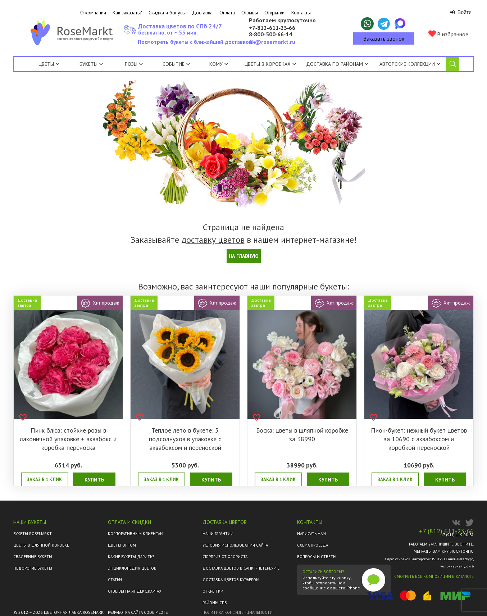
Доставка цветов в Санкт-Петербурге (240, 568)
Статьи (115, 579)
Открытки (274, 12)
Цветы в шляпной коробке (41, 545)
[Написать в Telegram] (383, 23)
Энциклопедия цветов (132, 568)
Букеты (88, 64)
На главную (244, 256)
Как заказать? (127, 12)
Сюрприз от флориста (224, 556)
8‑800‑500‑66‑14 (270, 34)
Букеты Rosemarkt (32, 533)
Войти (461, 12)
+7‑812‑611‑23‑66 (272, 28)
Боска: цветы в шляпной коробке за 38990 (302, 434)
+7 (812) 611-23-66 (446, 531)
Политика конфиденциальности (237, 612)
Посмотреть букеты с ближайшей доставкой (196, 43)
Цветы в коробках (268, 64)
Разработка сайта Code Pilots (138, 612)
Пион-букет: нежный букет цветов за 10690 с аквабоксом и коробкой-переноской (419, 439)
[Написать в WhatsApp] (367, 23)
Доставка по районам (334, 64)
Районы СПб (214, 602)
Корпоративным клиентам (135, 533)
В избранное (448, 34)
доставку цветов (213, 239)
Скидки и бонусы (167, 12)
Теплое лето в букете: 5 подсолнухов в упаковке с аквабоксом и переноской (185, 439)
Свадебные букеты (32, 556)
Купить (94, 479)
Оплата (227, 12)
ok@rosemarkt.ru (272, 41)
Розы (131, 64)
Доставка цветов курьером (230, 579)
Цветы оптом (122, 545)
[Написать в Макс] (400, 23)
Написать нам (311, 533)
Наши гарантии (217, 533)
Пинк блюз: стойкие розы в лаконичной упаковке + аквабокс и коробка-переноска (68, 439)
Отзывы (249, 12)
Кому (218, 64)
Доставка (202, 12)
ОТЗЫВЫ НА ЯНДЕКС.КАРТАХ (134, 591)
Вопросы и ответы (316, 556)
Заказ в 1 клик (44, 479)
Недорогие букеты (32, 568)
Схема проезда (312, 545)
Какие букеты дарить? (131, 556)
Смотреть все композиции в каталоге (434, 576)
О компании (93, 12)
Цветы (46, 64)
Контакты (301, 12)
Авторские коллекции (409, 64)
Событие (176, 64)
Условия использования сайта (235, 545)
